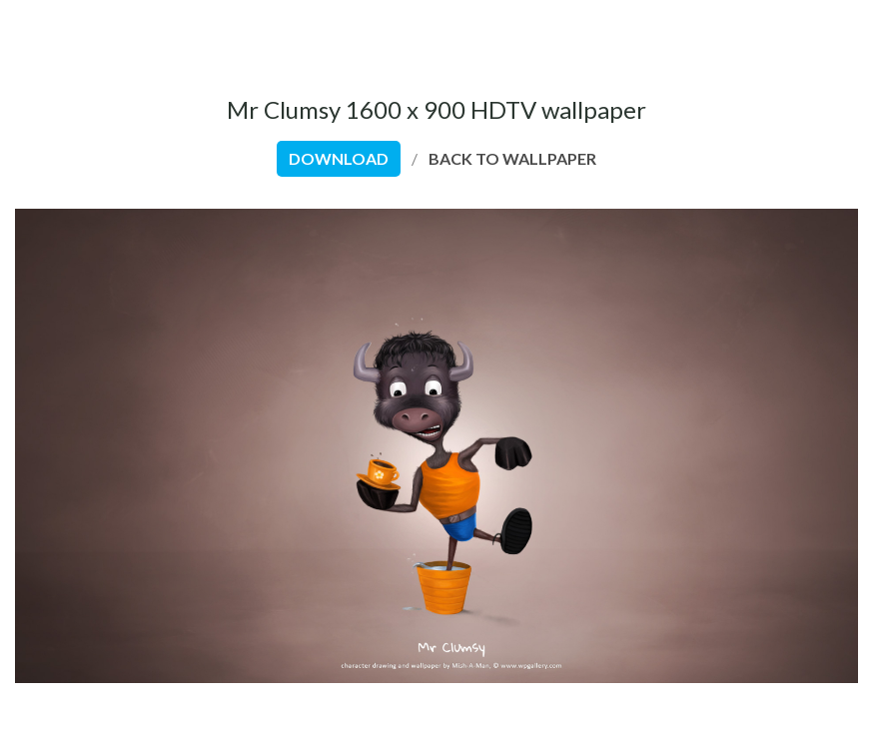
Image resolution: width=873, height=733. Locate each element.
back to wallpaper (512, 158)
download (339, 158)
